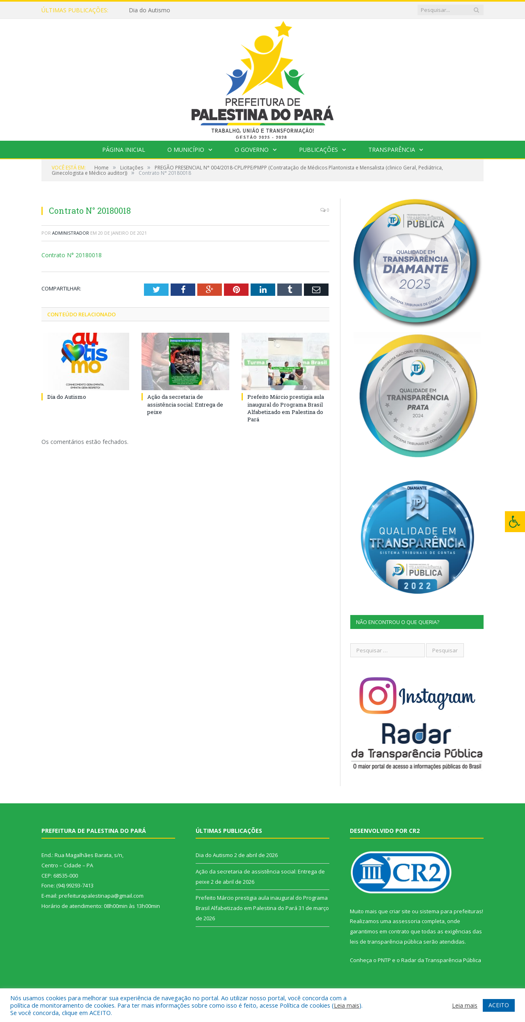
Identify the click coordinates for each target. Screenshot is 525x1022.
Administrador (70, 233)
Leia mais (346, 1005)
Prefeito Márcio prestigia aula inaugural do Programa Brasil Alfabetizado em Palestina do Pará (285, 408)
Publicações (318, 149)
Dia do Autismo (149, 10)
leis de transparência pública (386, 941)
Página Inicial (123, 149)
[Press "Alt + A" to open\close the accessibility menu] (515, 521)
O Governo (252, 149)
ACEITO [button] (498, 1005)
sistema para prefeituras (451, 911)
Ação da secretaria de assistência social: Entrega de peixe (185, 404)
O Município (185, 149)
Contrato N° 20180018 (71, 255)
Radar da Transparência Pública (441, 960)
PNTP (384, 960)
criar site (400, 911)
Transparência (391, 149)
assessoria (406, 921)
